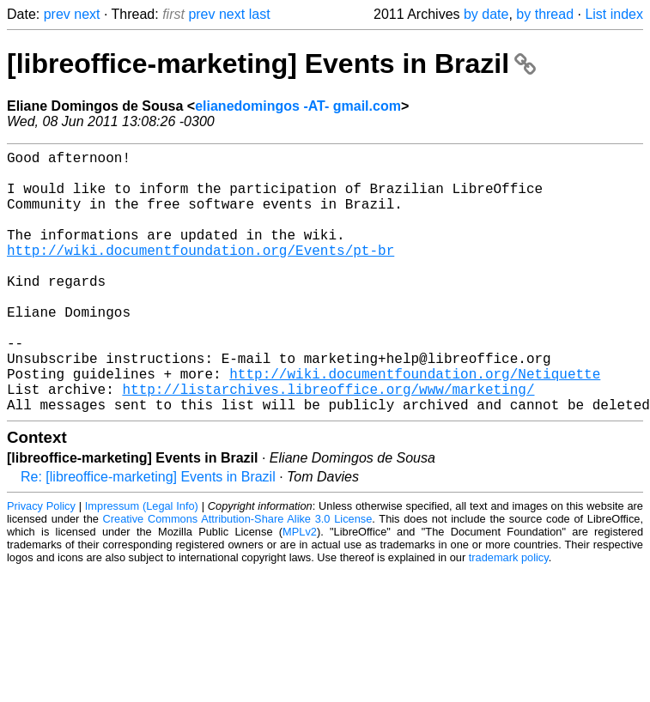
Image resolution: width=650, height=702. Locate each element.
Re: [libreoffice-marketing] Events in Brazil (148, 535)
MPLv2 (299, 590)
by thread (545, 14)
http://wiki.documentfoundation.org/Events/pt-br (200, 273)
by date (486, 14)
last (259, 14)
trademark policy (509, 615)
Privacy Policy (41, 564)
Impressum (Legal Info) (141, 564)
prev (57, 14)
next (87, 14)
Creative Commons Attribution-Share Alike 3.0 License (238, 577)
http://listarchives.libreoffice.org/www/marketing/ (328, 443)
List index (614, 14)
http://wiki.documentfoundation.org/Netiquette (414, 424)
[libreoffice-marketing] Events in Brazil (271, 63)
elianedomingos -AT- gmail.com (298, 106)
